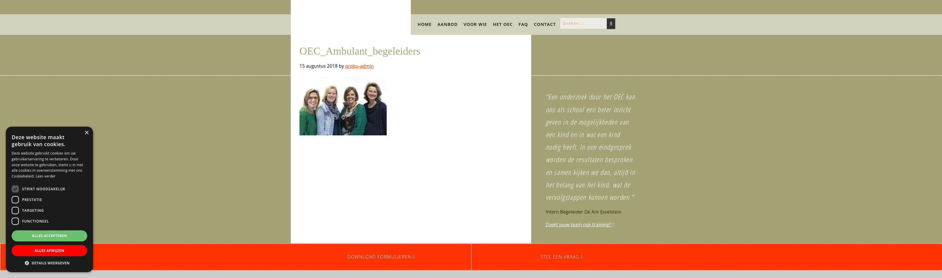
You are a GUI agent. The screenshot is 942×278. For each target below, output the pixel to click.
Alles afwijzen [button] (49, 250)
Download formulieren (381, 257)
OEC (296, 5)
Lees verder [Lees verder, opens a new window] (46, 176)
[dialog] (49, 199)
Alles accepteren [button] (49, 235)
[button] (70, 38)
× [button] (86, 133)
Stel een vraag (561, 257)
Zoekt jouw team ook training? (580, 224)
